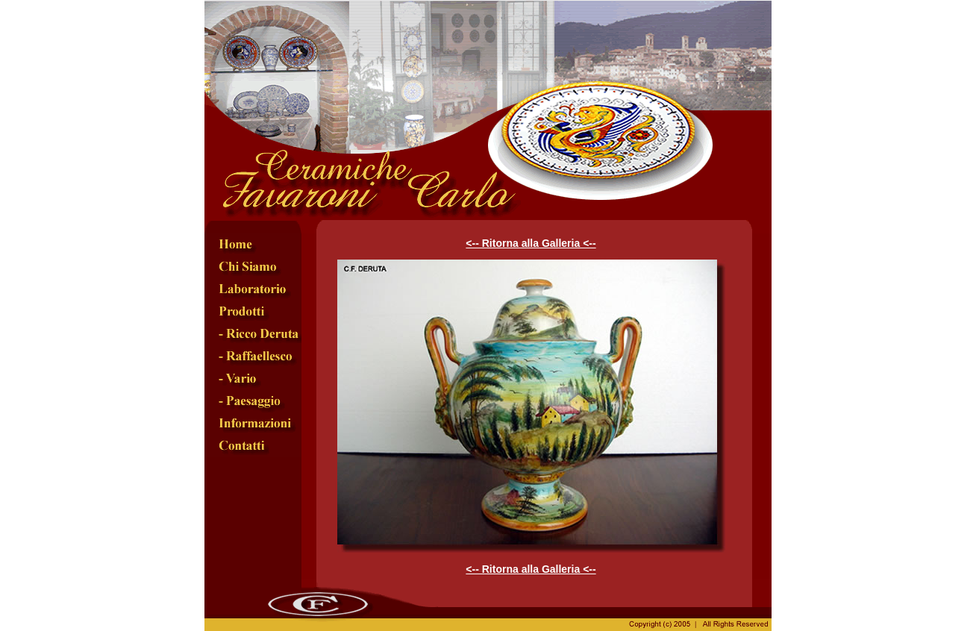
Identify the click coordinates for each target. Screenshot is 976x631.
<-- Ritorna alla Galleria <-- (530, 243)
